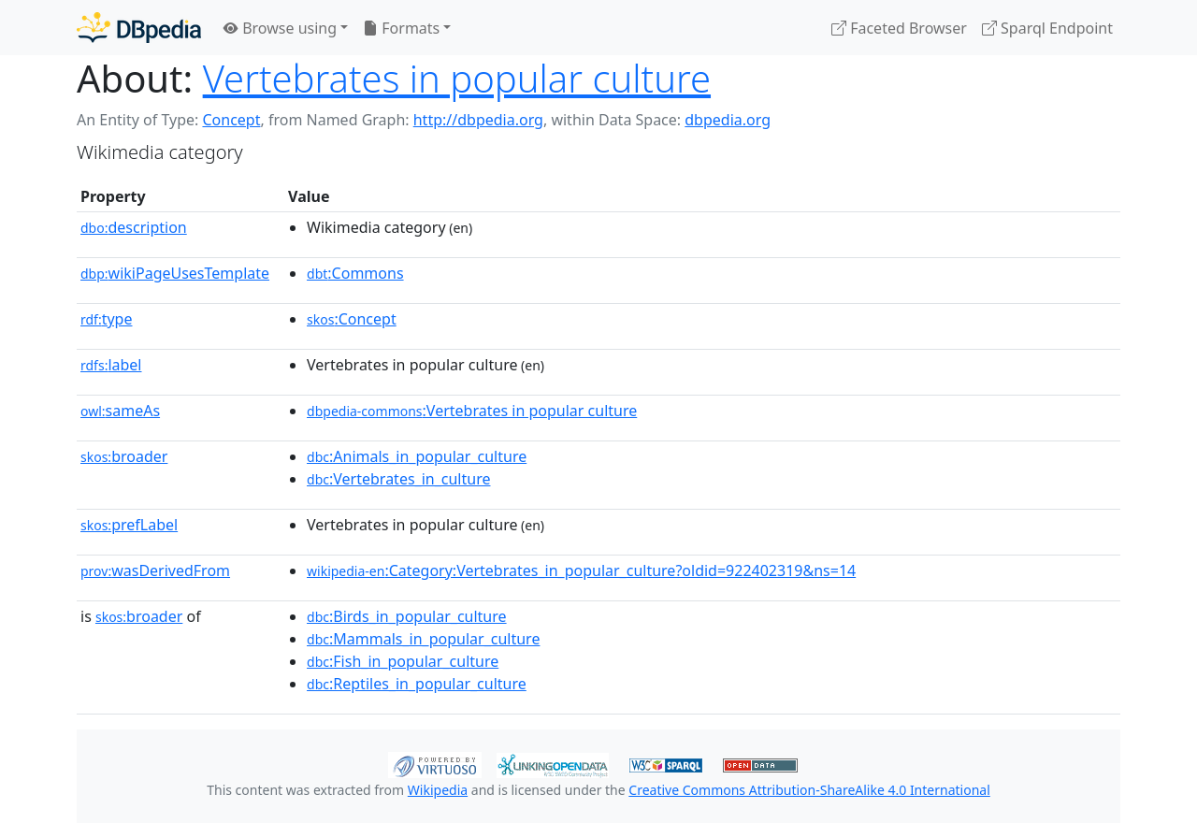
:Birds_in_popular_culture (407, 616)
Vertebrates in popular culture (457, 78)
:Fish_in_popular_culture (402, 661)
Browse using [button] (280, 28)
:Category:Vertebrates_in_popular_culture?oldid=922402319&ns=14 (581, 570)
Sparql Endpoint (1047, 28)
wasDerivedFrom (155, 570)
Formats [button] (401, 28)
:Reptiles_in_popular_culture (416, 683)
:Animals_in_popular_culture (416, 456)
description (133, 227)
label (111, 364)
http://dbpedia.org (478, 119)
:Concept (352, 319)
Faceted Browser (899, 28)
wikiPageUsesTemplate (174, 273)
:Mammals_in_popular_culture (423, 638)
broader (123, 456)
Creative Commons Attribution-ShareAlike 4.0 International (808, 790)
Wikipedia (438, 790)
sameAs (120, 410)
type (106, 319)
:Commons (355, 273)
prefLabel (129, 524)
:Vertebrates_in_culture (398, 479)
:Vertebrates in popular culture (472, 410)
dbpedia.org (728, 119)
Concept (231, 119)
